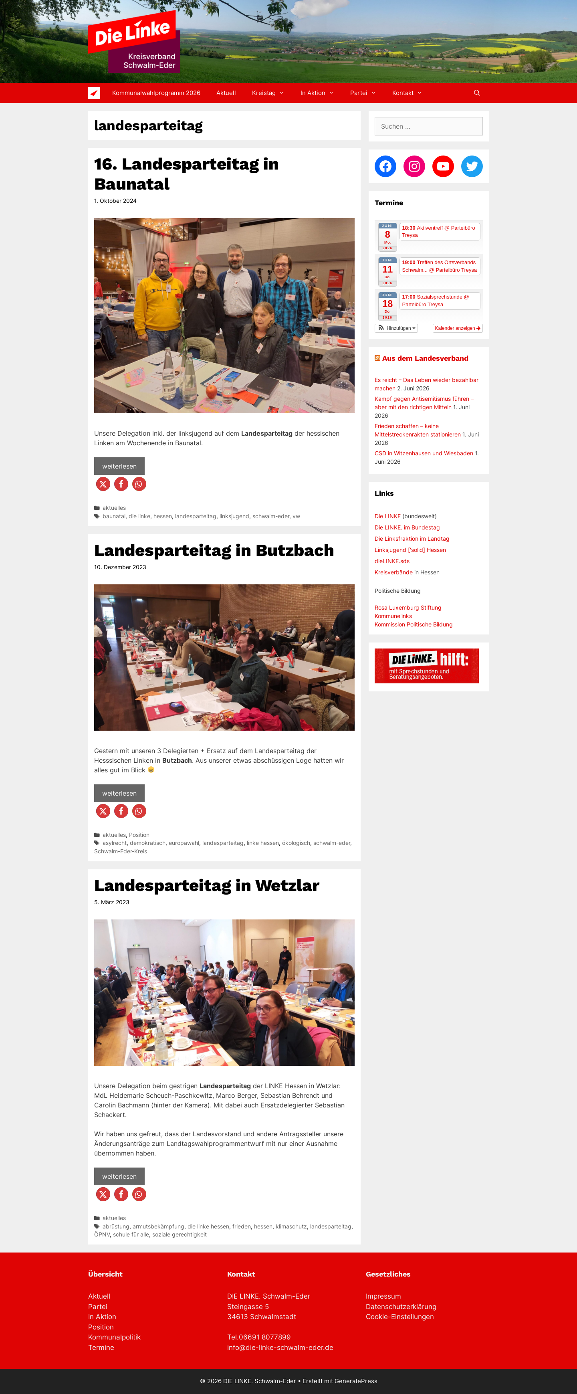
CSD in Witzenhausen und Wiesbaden (424, 453)
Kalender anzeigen (457, 328)
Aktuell (226, 93)
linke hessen (263, 843)
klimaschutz (291, 1226)
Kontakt (411, 93)
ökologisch (296, 843)
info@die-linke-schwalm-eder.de (280, 1347)
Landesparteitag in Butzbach (214, 550)
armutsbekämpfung (158, 1226)
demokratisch (147, 843)
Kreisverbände (394, 572)
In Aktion (321, 93)
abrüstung (116, 1226)
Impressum (383, 1296)
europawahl (184, 843)
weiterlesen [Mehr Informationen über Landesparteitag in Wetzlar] (119, 1176)
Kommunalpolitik (114, 1337)
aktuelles (114, 508)
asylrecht (115, 843)
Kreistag (272, 93)
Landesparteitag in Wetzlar (206, 885)
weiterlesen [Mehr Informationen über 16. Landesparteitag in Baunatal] (119, 466)
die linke (139, 516)
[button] (103, 484)
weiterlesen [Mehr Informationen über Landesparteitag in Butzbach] (119, 793)
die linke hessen (208, 1226)
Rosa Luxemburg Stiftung (408, 607)
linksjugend (234, 516)
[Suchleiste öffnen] (477, 93)
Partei (367, 93)
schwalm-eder (270, 516)
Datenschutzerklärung (401, 1307)
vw (296, 516)
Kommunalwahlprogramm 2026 (156, 93)
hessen (162, 516)
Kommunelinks (393, 615)
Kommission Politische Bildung (414, 624)
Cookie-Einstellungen (400, 1317)
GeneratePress (356, 1381)
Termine (101, 1347)
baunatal (114, 516)
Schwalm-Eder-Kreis (120, 851)
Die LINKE (388, 516)
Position (139, 835)
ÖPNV (102, 1234)
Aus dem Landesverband (425, 358)
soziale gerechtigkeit (179, 1234)
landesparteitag (195, 516)
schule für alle (131, 1234)
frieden (241, 1226)
